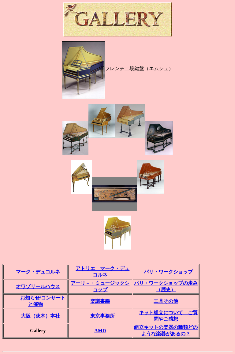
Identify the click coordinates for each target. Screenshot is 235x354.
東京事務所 (102, 315)
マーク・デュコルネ (38, 271)
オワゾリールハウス (38, 286)
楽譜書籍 (100, 301)
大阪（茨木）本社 (40, 315)
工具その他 (166, 301)
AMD (100, 330)
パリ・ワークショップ (168, 271)
